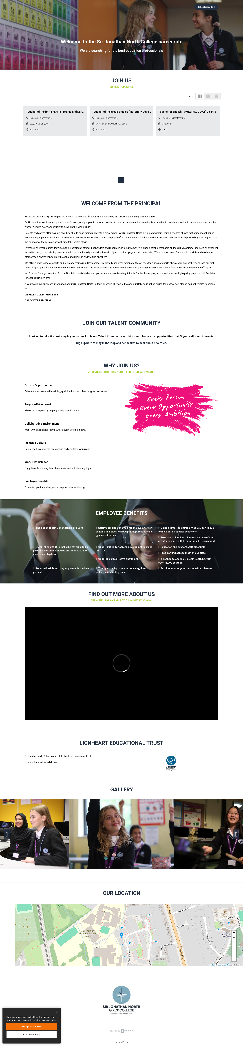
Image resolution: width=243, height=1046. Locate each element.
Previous (7, 834)
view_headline (216, 96)
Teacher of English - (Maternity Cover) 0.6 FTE (187, 111)
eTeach (121, 1031)
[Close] (56, 1012)
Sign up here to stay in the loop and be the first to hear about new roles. (121, 343)
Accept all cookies (32, 1026)
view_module (199, 96)
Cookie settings (31, 1034)
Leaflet (212, 965)
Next (236, 834)
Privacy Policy (121, 1042)
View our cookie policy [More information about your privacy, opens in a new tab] (46, 1020)
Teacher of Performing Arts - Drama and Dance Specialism (55, 111)
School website (206, 7)
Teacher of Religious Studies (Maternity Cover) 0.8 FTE (121, 111)
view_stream (208, 96)
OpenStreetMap (224, 965)
